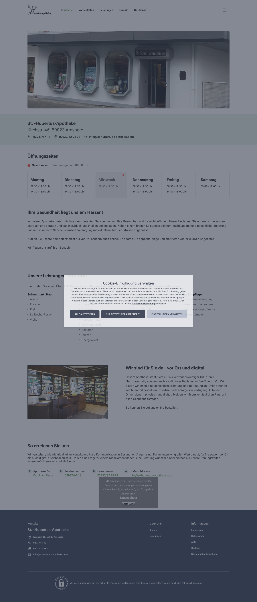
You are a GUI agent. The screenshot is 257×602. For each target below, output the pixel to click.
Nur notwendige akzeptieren (123, 314)
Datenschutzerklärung (143, 304)
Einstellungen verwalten (167, 314)
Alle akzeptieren (85, 314)
